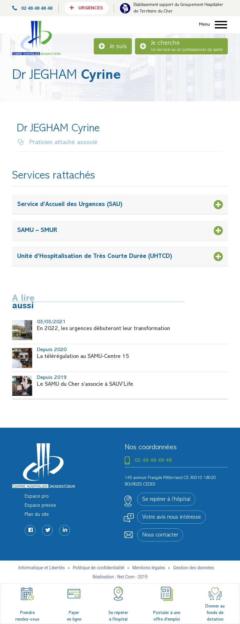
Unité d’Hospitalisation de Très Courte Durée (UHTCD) (94, 256)
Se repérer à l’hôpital (166, 499)
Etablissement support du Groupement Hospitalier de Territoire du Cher (178, 8)
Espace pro (37, 496)
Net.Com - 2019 (132, 576)
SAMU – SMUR (37, 230)
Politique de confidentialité (98, 567)
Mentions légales (148, 567)
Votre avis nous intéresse (171, 517)
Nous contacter (160, 535)
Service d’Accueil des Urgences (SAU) (69, 204)
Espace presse (40, 505)
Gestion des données (193, 567)
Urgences (86, 7)
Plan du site (37, 514)
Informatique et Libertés (41, 567)
